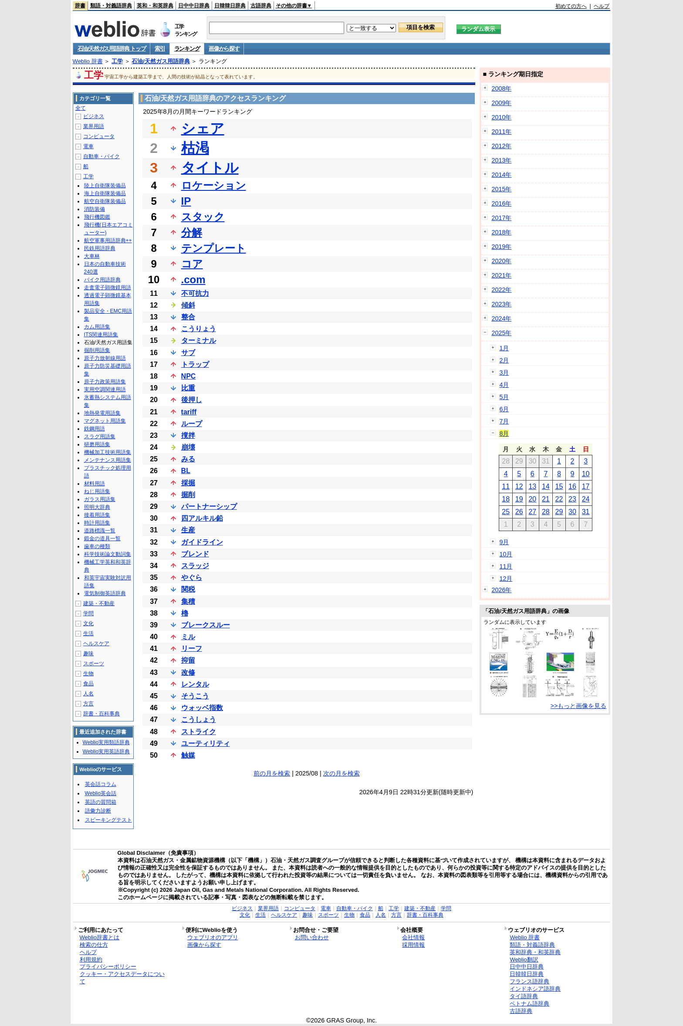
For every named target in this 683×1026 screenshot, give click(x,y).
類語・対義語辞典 (111, 5)
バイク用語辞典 (102, 280)
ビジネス (93, 116)
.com (193, 279)
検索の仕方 (94, 944)
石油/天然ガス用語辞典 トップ (112, 48)
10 (586, 473)
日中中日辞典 (194, 5)
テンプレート (213, 248)
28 (546, 511)
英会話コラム (100, 784)
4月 (504, 384)
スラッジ (195, 565)
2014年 (501, 174)
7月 (504, 421)
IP (186, 201)
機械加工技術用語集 (107, 452)
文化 (88, 623)
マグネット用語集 (105, 421)
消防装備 (94, 209)
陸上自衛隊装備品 (105, 186)
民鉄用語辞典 (99, 248)
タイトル (210, 168)
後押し (191, 399)
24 (586, 499)
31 (586, 511)
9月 (504, 541)
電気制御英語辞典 (105, 593)
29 (559, 511)
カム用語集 (97, 327)
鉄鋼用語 (94, 429)
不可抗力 (195, 293)
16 (572, 486)
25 (506, 511)
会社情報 (413, 937)
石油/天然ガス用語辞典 (161, 61)
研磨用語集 (97, 444)
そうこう (195, 696)
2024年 (501, 318)
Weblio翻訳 (524, 959)
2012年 (501, 145)
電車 (88, 146)
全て (80, 108)
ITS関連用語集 (101, 335)
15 (559, 486)
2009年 (501, 102)
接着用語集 (97, 515)
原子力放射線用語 (105, 358)
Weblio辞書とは (99, 937)
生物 (88, 673)
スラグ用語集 (99, 436)
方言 (88, 704)
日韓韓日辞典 (230, 5)
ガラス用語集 (99, 499)
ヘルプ (601, 6)
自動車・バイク (101, 156)
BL (185, 470)
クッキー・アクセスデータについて (122, 978)
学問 (88, 613)
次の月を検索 (341, 773)
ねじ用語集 (97, 491)
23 (572, 499)
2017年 (501, 217)
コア (192, 264)
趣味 (88, 653)
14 (546, 486)
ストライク (198, 731)
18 (506, 499)
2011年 (501, 131)
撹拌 (188, 435)
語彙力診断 (98, 811)
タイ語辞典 (524, 996)
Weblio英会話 (100, 793)
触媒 (188, 755)
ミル (188, 636)
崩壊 (188, 447)
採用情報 (413, 944)
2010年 (501, 117)
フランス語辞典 (529, 981)
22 (559, 499)
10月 (505, 554)
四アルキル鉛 (202, 518)
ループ (191, 423)
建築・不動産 (99, 603)
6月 (504, 409)
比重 (188, 388)
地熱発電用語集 (102, 413)
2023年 (501, 304)
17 (586, 486)
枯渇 (195, 148)
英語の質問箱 (100, 802)
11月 (505, 566)
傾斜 (188, 305)
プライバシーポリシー (108, 966)
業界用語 (93, 126)
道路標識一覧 (99, 531)
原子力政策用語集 (105, 382)
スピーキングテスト (108, 820)
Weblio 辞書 (88, 61)
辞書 (80, 5)
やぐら (191, 577)
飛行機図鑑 (97, 217)
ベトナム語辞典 (529, 1003)
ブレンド (195, 554)
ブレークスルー (205, 625)
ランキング (187, 48)
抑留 (188, 660)
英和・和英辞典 (155, 5)
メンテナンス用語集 (107, 460)
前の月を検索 (272, 773)
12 (519, 486)
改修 (188, 672)
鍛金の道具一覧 (102, 538)
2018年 (501, 232)
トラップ (195, 364)
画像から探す (224, 48)
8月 (504, 433)
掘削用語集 (97, 350)
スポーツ (93, 663)
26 (519, 511)
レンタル (195, 684)
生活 (88, 633)
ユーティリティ (205, 743)
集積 (188, 601)
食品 (88, 684)
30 (572, 511)
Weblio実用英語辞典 (106, 751)
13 (532, 486)
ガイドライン (202, 542)
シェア (202, 128)
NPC (188, 376)
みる (188, 459)
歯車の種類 (97, 546)
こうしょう (198, 719)
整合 (188, 317)
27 (532, 511)
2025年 (501, 332)
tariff (189, 412)
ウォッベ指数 (202, 707)
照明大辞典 (97, 507)
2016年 (501, 203)
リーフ (191, 648)
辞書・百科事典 (101, 714)
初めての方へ (571, 6)
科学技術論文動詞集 (107, 554)
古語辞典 (260, 5)
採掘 (188, 483)
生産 (188, 530)
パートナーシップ (209, 506)
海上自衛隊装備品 (105, 193)
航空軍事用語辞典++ (108, 240)
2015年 (501, 189)
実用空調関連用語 (105, 389)
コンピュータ (99, 136)
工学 (117, 61)
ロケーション (213, 185)
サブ (188, 352)
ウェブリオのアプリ (212, 937)
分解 (191, 232)
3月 (504, 372)
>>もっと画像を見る (579, 705)
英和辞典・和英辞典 (535, 952)
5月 (504, 396)
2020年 (501, 260)
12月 (505, 578)
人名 (88, 694)
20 (532, 499)
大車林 (92, 256)
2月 (504, 360)
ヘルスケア (96, 643)
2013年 (501, 160)
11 (506, 486)
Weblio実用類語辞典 (106, 742)
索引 (160, 48)
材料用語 (94, 484)
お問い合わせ (312, 937)
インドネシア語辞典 (535, 988)
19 (519, 499)
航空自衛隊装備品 (105, 201)
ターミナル (198, 340)
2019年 (501, 246)
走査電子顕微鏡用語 (107, 287)
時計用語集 (97, 523)
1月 (504, 348)
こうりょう (198, 328)
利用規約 (91, 959)
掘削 (188, 494)
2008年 (501, 88)
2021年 (501, 275)
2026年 (501, 589)
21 (546, 499)
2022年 (501, 289)
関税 (188, 589)
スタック (203, 217)
